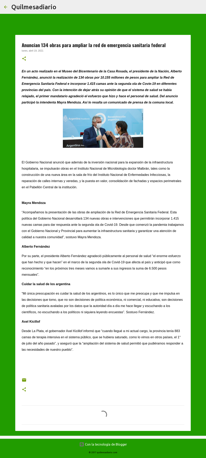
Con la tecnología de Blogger (103, 444)
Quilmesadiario (33, 6)
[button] (24, 59)
